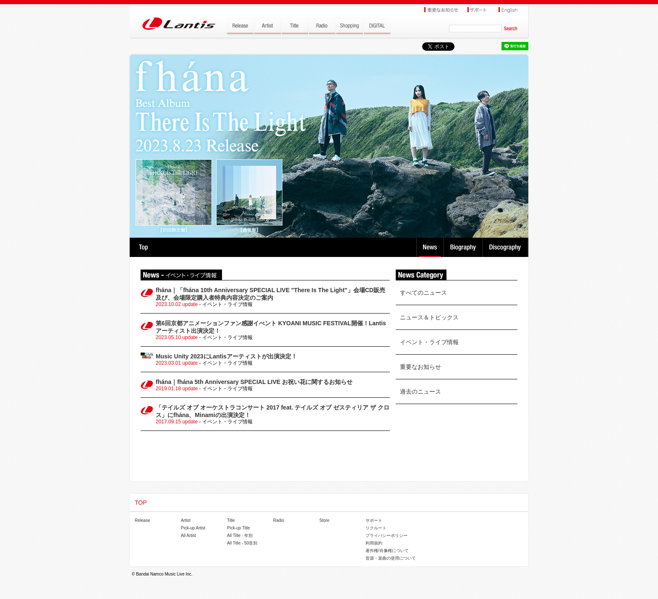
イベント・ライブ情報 (429, 342)
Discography (505, 247)
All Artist (188, 535)
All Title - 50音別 (242, 543)
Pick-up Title (238, 528)
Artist (186, 520)
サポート (374, 520)
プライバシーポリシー (386, 535)
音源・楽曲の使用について (391, 558)
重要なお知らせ (420, 366)
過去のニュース (420, 391)
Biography (463, 247)
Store (324, 520)
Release (142, 520)
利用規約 (374, 543)
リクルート (376, 528)
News (429, 247)
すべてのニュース (423, 292)
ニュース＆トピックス (429, 317)
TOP (143, 247)
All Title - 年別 (240, 535)
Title (231, 520)
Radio (278, 520)
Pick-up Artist (193, 528)
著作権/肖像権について (387, 550)
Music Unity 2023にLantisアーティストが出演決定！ (226, 356)
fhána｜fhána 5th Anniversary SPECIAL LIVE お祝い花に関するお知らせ (254, 382)
